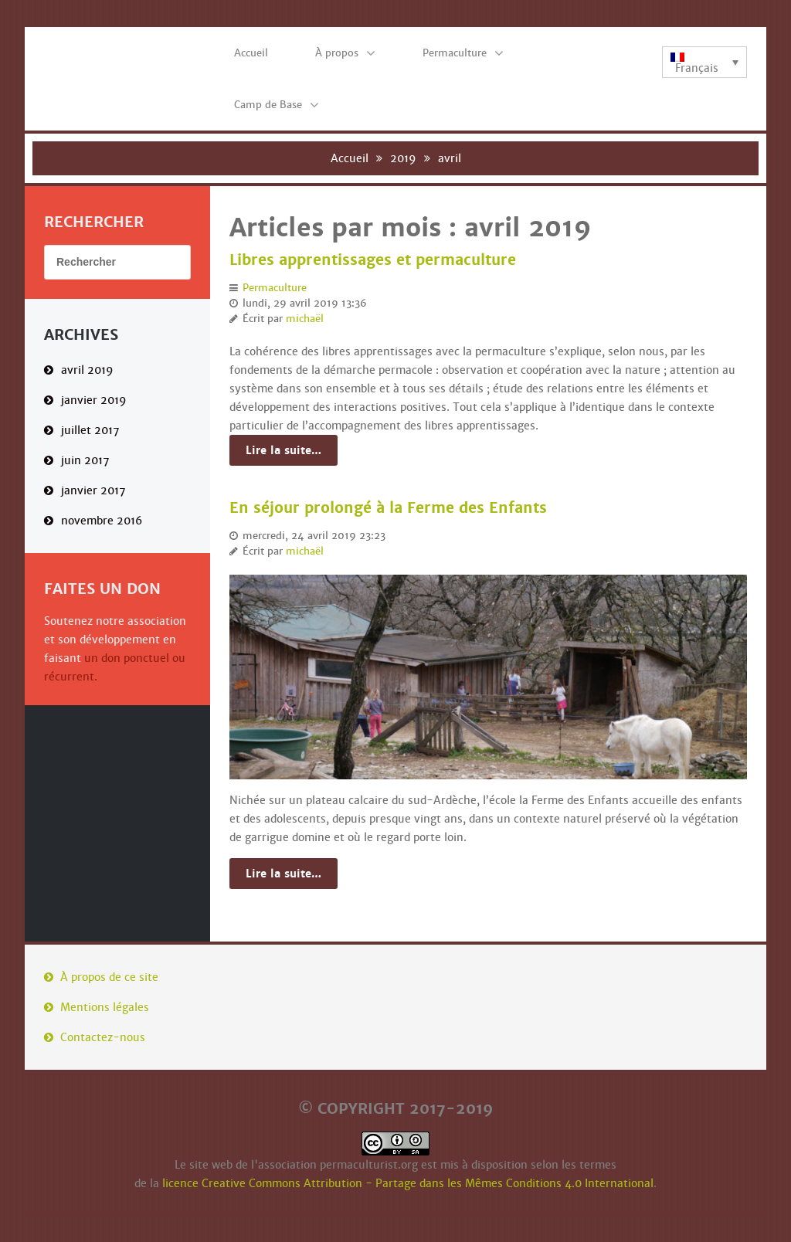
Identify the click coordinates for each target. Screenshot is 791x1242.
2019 (403, 158)
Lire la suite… (283, 450)
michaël (305, 319)
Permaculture (275, 288)
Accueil (349, 158)
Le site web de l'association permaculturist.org (296, 1165)
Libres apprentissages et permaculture (372, 260)
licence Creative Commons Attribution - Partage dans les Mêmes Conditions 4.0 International (408, 1183)
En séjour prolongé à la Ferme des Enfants (388, 508)
